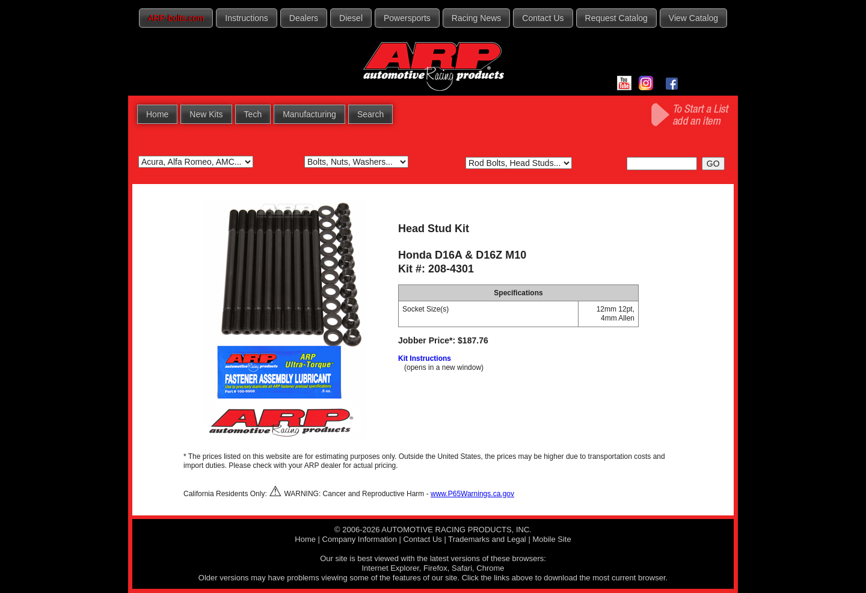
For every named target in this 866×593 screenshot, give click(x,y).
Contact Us (543, 18)
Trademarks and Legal (487, 539)
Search (370, 114)
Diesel (351, 18)
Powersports (407, 18)
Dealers (303, 18)
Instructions (246, 18)
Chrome (490, 568)
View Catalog (693, 18)
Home (157, 114)
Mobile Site (551, 539)
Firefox (435, 568)
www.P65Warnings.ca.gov (472, 494)
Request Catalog (616, 18)
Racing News (476, 18)
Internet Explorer (390, 568)
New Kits (206, 114)
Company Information (359, 539)
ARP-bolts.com (176, 18)
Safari (462, 568)
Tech (253, 114)
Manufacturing (309, 114)
